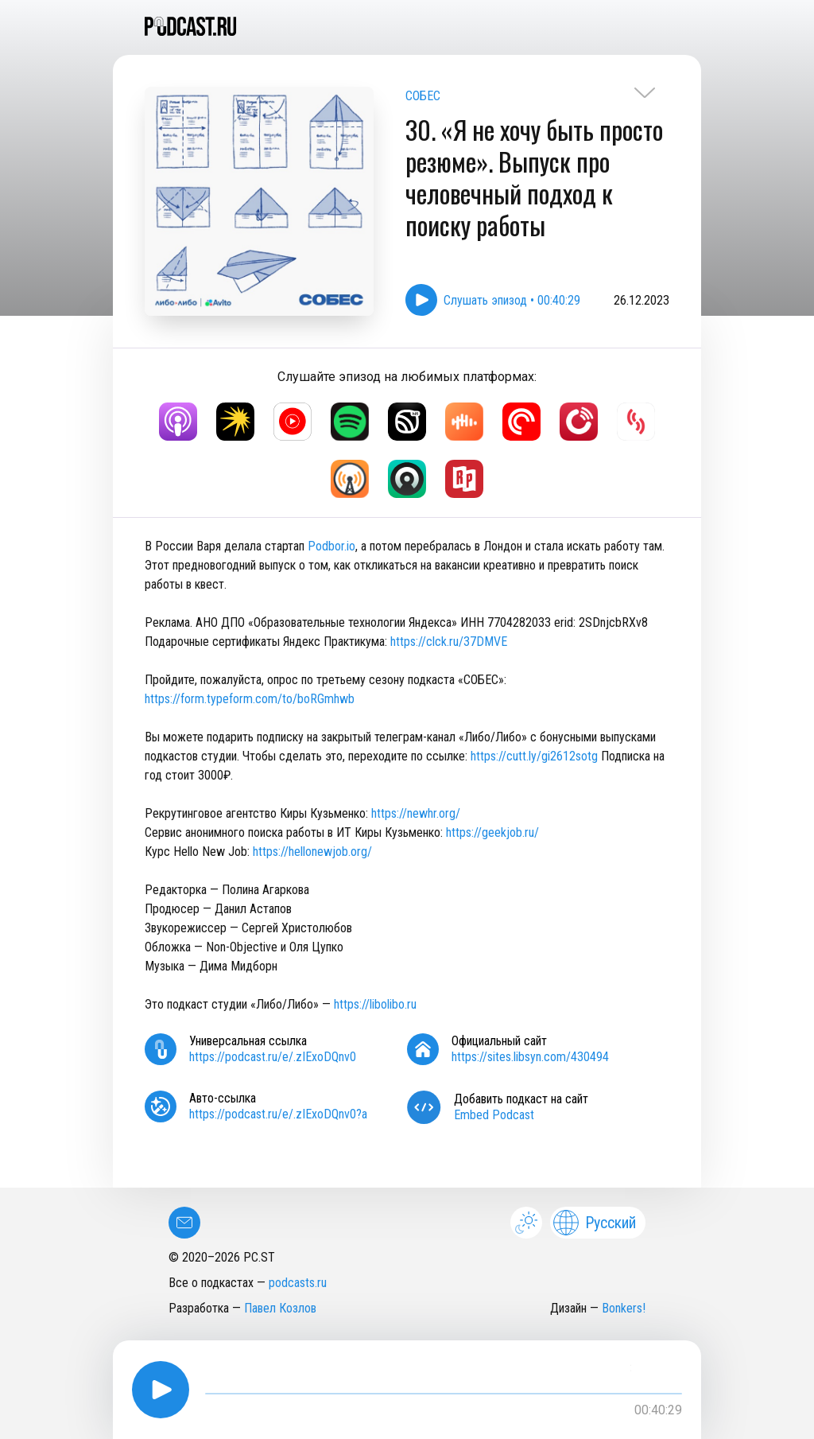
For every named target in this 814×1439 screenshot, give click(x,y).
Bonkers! (623, 1308)
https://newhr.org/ (415, 813)
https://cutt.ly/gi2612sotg (534, 756)
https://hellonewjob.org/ (312, 851)
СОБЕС (422, 95)
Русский (594, 1222)
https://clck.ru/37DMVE (448, 641)
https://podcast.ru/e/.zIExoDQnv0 (272, 1056)
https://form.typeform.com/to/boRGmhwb (250, 698)
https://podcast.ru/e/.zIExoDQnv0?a (278, 1114)
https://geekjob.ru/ (492, 832)
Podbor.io (331, 546)
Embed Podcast (494, 1114)
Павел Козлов (280, 1308)
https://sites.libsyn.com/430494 (530, 1056)
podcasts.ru (298, 1282)
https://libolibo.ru (375, 1004)
